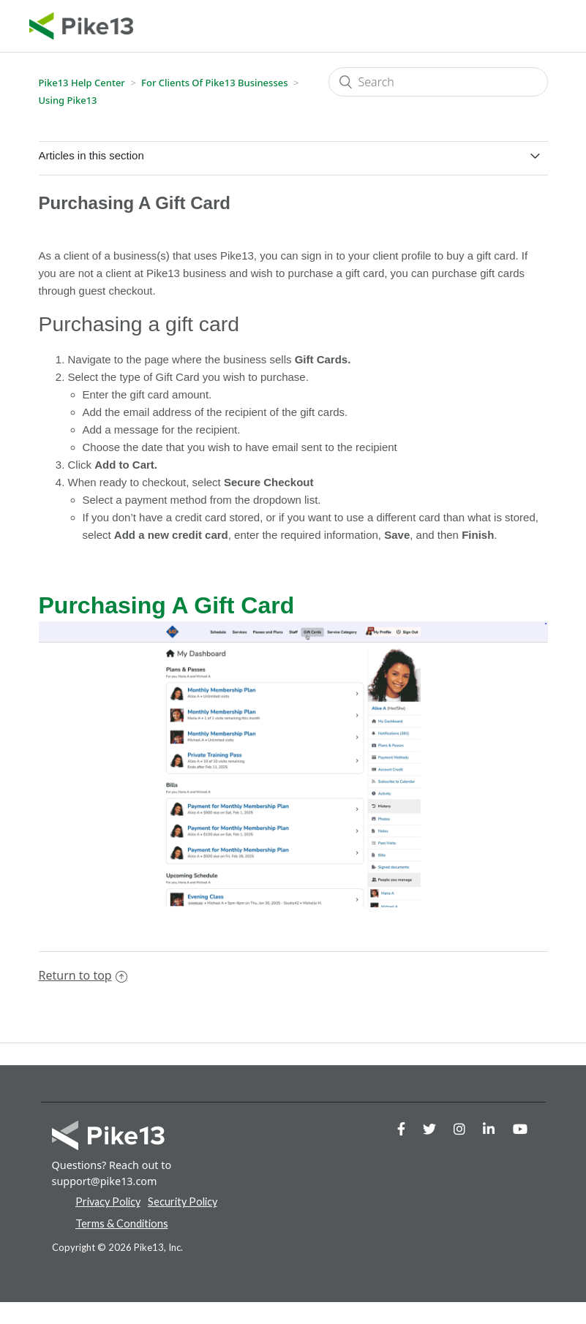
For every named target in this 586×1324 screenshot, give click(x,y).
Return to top (83, 975)
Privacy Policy (107, 1201)
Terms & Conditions (121, 1223)
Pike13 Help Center (82, 82)
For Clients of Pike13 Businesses (214, 82)
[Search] (438, 82)
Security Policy (182, 1201)
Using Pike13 (68, 100)
